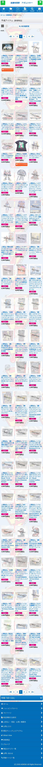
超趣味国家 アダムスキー (22, 3)
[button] (3, 3)
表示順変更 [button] (24, 26)
